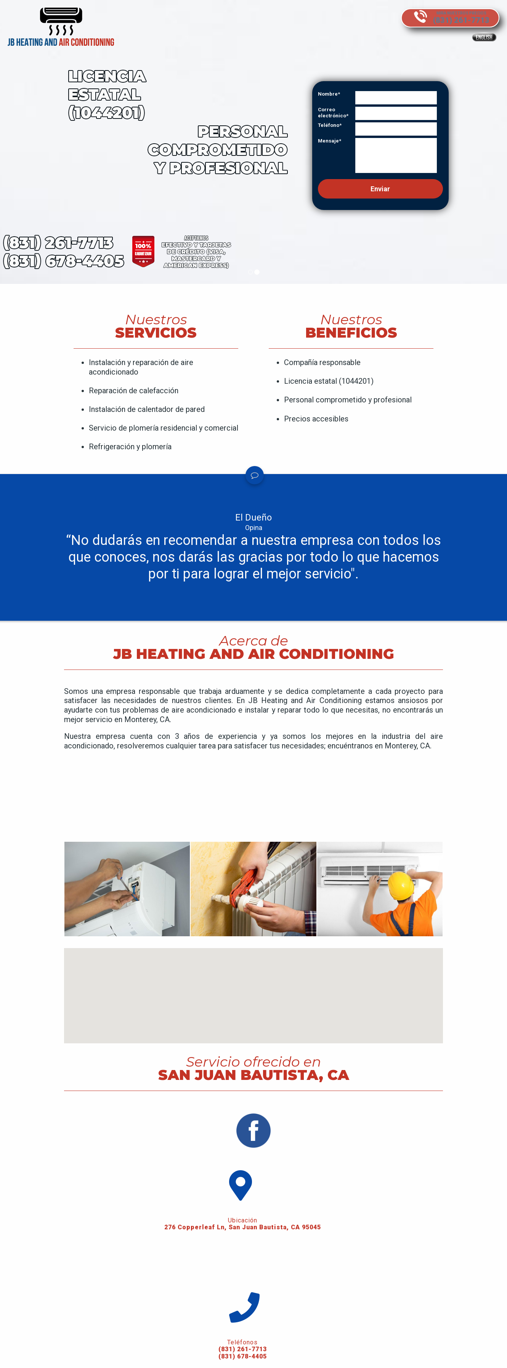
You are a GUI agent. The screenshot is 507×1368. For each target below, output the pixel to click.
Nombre (328, 94)
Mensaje (328, 141)
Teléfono (328, 125)
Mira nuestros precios (455, 12)
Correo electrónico (332, 113)
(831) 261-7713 (77, 1347)
